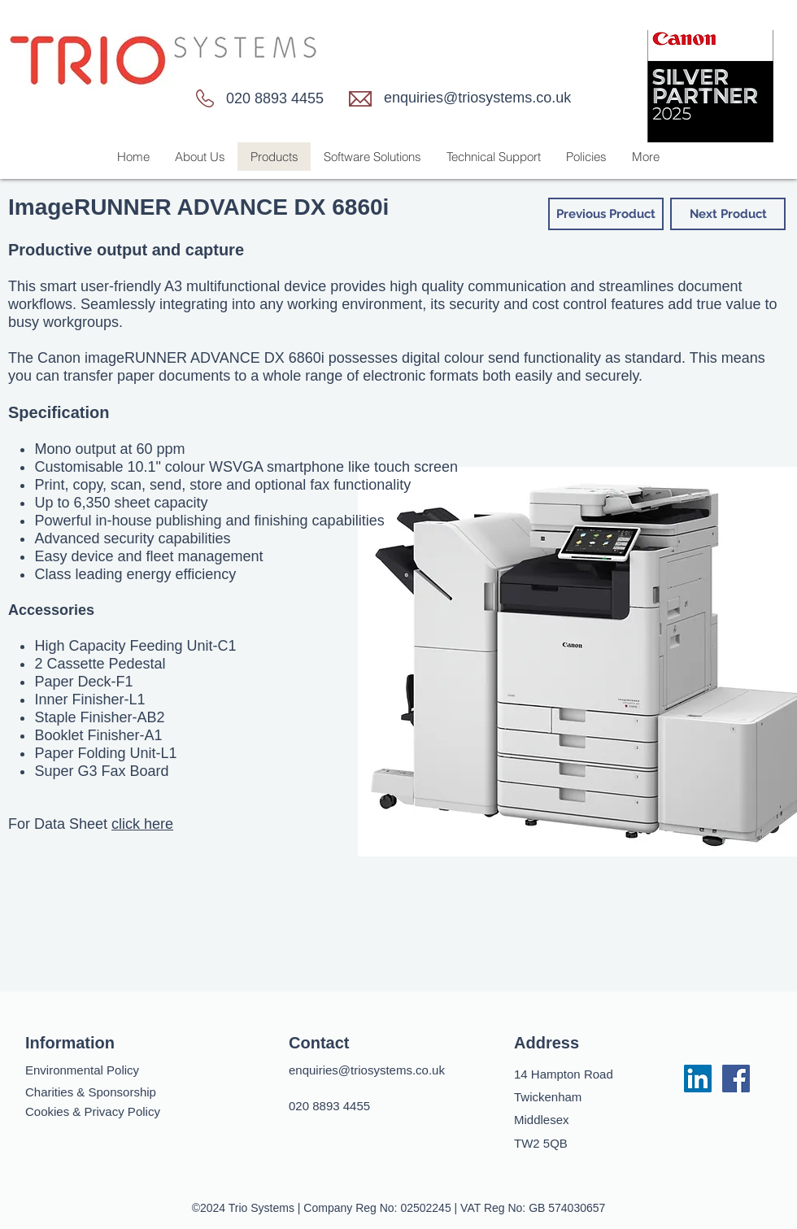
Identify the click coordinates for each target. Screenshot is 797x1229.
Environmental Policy (82, 1070)
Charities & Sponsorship (90, 1092)
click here (142, 824)
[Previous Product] (606, 214)
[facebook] (736, 1078)
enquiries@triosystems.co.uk (477, 97)
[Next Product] (728, 214)
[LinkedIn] (698, 1078)
